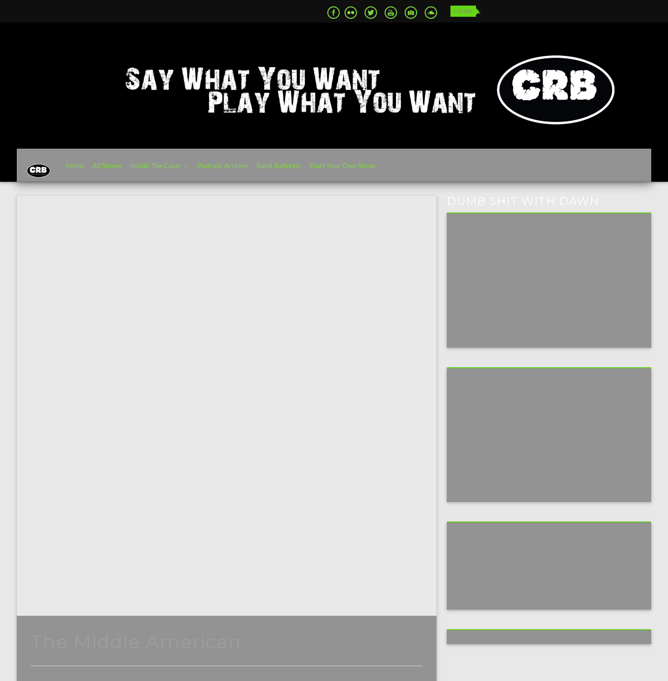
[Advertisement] (523, 443)
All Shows (121, 170)
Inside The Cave (169, 170)
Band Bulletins (293, 170)
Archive (52, 407)
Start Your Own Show (356, 170)
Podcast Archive (236, 170)
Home (89, 170)
